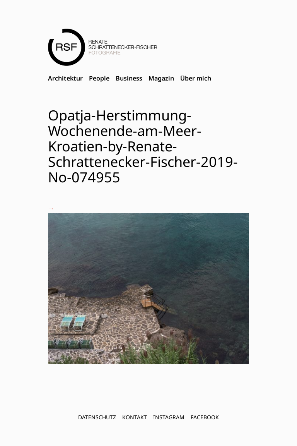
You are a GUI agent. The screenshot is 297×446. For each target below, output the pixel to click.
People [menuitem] (99, 78)
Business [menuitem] (129, 78)
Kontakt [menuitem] (134, 417)
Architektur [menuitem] (65, 78)
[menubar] (129, 78)
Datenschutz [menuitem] (97, 417)
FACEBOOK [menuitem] (205, 417)
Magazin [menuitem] (161, 78)
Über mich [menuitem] (195, 78)
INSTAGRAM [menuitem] (168, 417)
